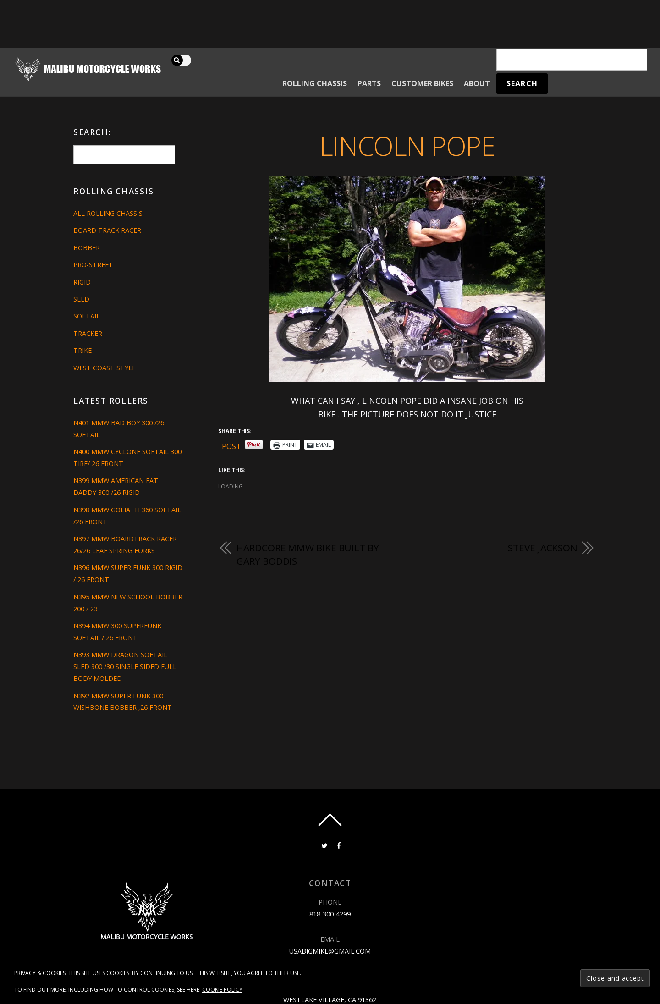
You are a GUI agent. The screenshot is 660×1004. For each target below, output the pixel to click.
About (477, 83)
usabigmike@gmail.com (330, 951)
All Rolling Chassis (108, 213)
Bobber (86, 247)
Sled (81, 299)
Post (231, 444)
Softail (86, 316)
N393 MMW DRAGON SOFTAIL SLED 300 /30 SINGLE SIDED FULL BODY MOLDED (124, 666)
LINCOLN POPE (407, 145)
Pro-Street (93, 264)
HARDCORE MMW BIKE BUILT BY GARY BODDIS (307, 554)
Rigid (82, 282)
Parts (369, 83)
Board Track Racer (107, 230)
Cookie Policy (222, 989)
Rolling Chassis (314, 83)
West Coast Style (104, 367)
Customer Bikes (422, 83)
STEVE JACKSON (543, 547)
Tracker (87, 333)
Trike (82, 350)
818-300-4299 (330, 914)
